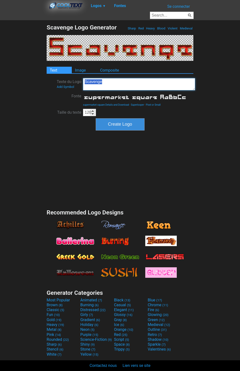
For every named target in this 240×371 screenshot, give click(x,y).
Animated (91, 300)
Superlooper (137, 104)
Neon (87, 329)
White (54, 354)
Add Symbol (65, 87)
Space (122, 344)
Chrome (158, 305)
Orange (123, 329)
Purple (89, 334)
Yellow (89, 354)
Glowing (158, 314)
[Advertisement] (23, 97)
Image (80, 70)
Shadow (158, 339)
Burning (89, 305)
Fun (53, 314)
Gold (54, 319)
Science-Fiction (96, 339)
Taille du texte (69, 112)
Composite (109, 70)
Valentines (159, 349)
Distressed (92, 309)
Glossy (123, 314)
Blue (155, 300)
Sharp (132, 28)
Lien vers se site (136, 365)
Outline (157, 329)
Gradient (90, 319)
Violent (172, 28)
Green (156, 319)
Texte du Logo (69, 84)
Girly (86, 314)
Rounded (58, 339)
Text (53, 70)
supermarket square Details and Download (106, 104)
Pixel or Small (153, 104)
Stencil (55, 349)
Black (122, 300)
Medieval (186, 28)
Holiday (89, 324)
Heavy (150, 28)
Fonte (76, 96)
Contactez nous (103, 365)
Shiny (87, 344)
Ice (119, 324)
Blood (161, 28)
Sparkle (157, 344)
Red (141, 28)
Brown (55, 305)
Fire (153, 309)
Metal (54, 329)
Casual (122, 305)
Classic (55, 309)
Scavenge (139, 84)
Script (121, 339)
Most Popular (58, 300)
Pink (54, 334)
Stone (87, 349)
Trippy (122, 349)
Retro (155, 334)
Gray (120, 319)
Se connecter (178, 6)
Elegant (124, 309)
